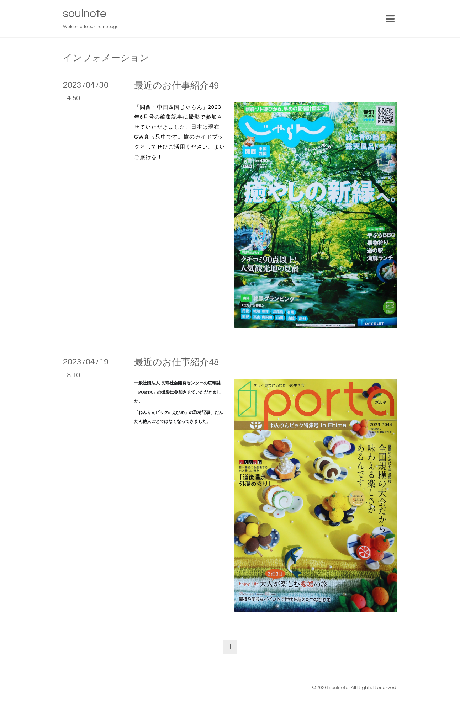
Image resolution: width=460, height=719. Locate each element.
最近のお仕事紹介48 (176, 362)
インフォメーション (106, 58)
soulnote (84, 14)
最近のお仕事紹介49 (176, 85)
